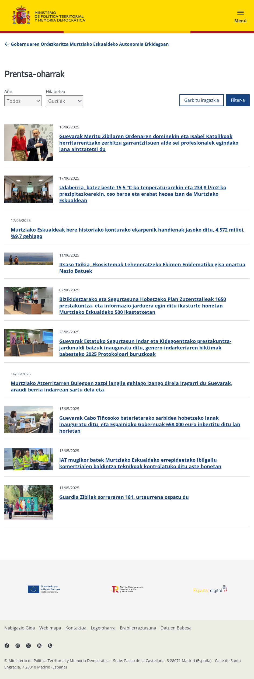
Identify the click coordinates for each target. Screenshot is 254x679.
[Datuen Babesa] (176, 628)
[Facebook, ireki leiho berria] (9, 647)
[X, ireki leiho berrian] (31, 647)
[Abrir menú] (240, 15)
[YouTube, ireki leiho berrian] (42, 647)
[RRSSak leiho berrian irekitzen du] (52, 647)
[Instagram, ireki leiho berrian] (20, 647)
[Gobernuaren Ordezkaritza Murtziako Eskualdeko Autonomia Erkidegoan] (90, 44)
